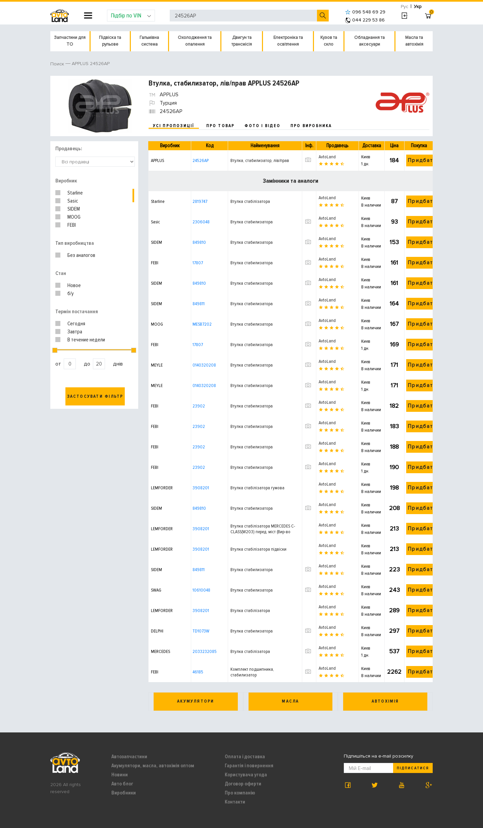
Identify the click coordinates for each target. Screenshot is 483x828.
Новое (74, 285)
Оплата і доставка (245, 757)
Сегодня (76, 323)
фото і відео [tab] (262, 125)
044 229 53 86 (365, 20)
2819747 (200, 201)
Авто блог (122, 784)
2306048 (201, 222)
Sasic (72, 201)
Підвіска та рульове (110, 41)
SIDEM (73, 209)
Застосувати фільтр (95, 396)
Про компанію (240, 793)
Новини (119, 775)
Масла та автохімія (414, 41)
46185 (198, 672)
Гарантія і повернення (249, 766)
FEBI (71, 225)
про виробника (311, 125)
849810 (199, 242)
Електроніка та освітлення (288, 41)
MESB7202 (202, 324)
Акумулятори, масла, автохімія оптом (152, 766)
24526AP (201, 160)
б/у (70, 293)
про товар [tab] (220, 125)
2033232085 (205, 651)
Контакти (235, 802)
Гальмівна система (149, 41)
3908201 (201, 488)
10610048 (201, 590)
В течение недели (86, 339)
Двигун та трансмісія (241, 41)
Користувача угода (246, 775)
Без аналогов (81, 255)
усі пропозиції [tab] (174, 125)
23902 (199, 406)
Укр (418, 6)
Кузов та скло (328, 41)
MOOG (73, 217)
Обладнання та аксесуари (369, 41)
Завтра (74, 331)
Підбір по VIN (131, 15)
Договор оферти (243, 784)
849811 (199, 304)
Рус (404, 6)
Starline (75, 192)
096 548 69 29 (365, 12)
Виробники (123, 793)
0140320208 (204, 365)
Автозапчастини (129, 757)
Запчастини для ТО (70, 41)
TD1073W (201, 631)
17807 (198, 263)
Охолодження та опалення (195, 41)
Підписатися (413, 768)
